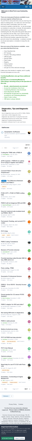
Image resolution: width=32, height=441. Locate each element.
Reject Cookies (19, 438)
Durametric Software (12, 132)
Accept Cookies (7, 438)
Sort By (28, 144)
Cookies (20, 404)
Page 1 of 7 (16, 148)
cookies (12, 428)
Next (26, 148)
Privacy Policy (13, 404)
